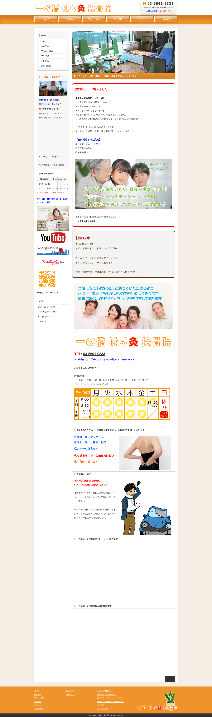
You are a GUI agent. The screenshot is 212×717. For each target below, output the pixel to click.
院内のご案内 (94, 19)
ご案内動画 (166, 19)
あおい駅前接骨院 (46, 307)
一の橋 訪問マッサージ (48, 312)
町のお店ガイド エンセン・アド (109, 698)
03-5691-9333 (161, 3)
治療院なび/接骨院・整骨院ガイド (110, 702)
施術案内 (70, 19)
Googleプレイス (45, 316)
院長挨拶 (118, 19)
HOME (46, 19)
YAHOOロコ (44, 321)
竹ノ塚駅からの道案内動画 (51, 165)
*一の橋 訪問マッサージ (106, 695)
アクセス (142, 19)
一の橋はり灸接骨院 (103, 715)
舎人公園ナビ (102, 709)
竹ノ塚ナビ (101, 705)
